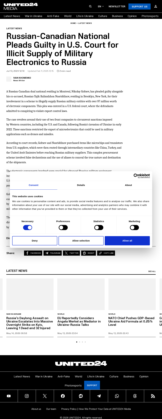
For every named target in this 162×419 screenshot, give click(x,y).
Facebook (33, 253)
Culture (102, 16)
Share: (10, 252)
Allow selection (81, 240)
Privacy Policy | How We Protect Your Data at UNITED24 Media (96, 409)
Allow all (127, 240)
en (101, 6)
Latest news (85, 23)
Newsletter (117, 6)
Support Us (139, 6)
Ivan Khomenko (22, 77)
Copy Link (106, 253)
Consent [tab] (33, 185)
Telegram (52, 253)
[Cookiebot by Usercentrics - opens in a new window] (136, 176)
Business (117, 16)
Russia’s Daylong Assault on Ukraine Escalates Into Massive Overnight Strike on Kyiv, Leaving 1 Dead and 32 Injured (29, 323)
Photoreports (150, 16)
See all (152, 271)
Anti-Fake (53, 16)
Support (92, 385)
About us (36, 409)
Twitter (71, 253)
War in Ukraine (33, 16)
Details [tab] (81, 185)
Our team (51, 409)
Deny (35, 240)
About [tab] (128, 185)
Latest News (12, 16)
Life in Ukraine (84, 16)
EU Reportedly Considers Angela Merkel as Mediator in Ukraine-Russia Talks (79, 321)
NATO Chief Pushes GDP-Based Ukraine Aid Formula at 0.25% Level (131, 321)
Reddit (88, 253)
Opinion (132, 16)
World (67, 16)
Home (73, 23)
